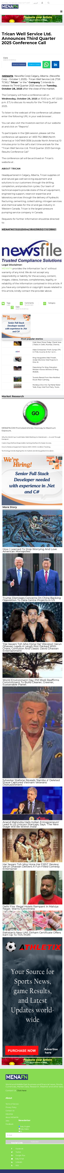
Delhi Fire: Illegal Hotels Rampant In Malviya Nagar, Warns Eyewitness (30, 905)
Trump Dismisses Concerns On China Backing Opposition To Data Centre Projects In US (31, 598)
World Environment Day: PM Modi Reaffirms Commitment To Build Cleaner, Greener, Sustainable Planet (30, 681)
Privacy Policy (11, 1105)
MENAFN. (17, 1171)
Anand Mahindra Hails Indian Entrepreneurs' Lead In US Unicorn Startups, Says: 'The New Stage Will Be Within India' (30, 823)
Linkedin (16, 1160)
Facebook (17, 1147)
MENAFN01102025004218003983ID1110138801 (29, 229)
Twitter (16, 1150)
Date (5, 58)
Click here (21, 1088)
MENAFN (7, 76)
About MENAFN (12, 1115)
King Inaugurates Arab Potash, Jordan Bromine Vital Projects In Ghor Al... (45, 360)
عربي (35, 3)
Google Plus (18, 1153)
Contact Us (10, 1109)
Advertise (9, 1112)
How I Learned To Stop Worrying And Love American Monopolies (29, 550)
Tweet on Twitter (34, 64)
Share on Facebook (19, 64)
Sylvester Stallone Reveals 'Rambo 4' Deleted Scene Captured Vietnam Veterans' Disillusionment (31, 781)
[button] (42, 3)
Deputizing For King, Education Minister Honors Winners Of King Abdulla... (45, 369)
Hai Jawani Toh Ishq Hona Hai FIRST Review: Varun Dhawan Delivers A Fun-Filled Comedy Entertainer (31, 865)
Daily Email (17, 1157)
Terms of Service (12, 1102)
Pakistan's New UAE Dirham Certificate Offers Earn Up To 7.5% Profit (31, 931)
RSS (15, 1163)
